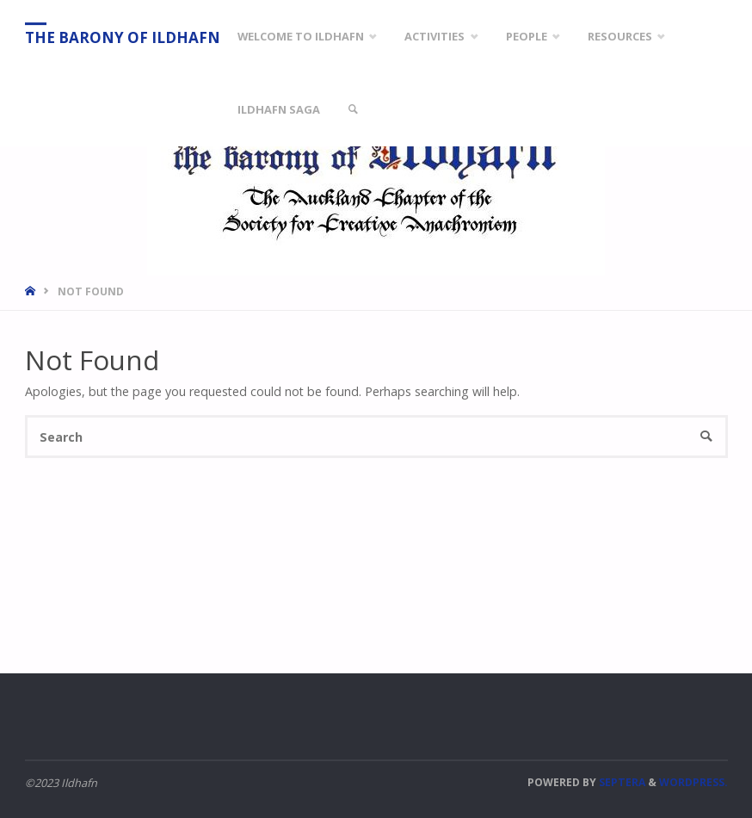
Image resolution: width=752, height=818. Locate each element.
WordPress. (693, 782)
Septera (620, 782)
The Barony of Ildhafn (122, 37)
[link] (352, 109)
